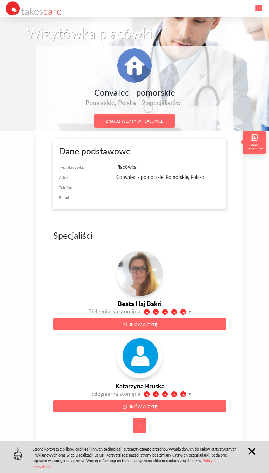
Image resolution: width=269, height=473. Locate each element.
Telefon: (66, 187)
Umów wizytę (140, 324)
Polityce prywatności (76, 466)
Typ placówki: (71, 167)
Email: (64, 197)
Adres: (64, 177)
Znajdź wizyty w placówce (134, 121)
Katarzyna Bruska (140, 386)
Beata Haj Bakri (140, 303)
